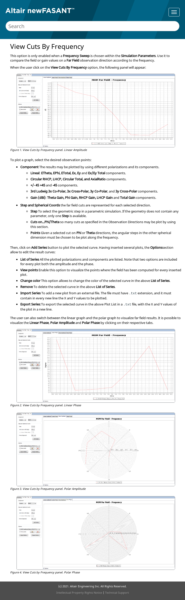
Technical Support (117, 592)
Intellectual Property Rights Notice (79, 592)
